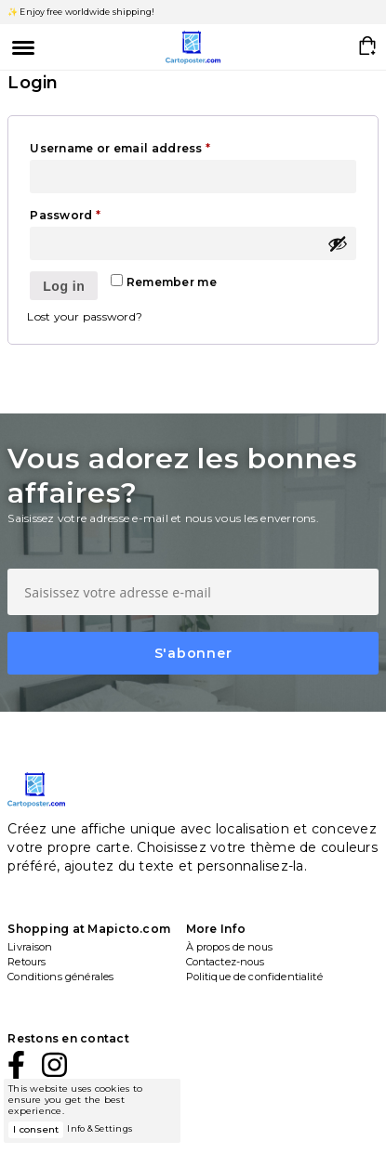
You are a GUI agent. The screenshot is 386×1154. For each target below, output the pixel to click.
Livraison (29, 946)
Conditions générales (60, 976)
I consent (36, 1129)
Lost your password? (84, 316)
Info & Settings (99, 1128)
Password (94, 213)
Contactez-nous (225, 961)
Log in (64, 286)
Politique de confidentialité (254, 976)
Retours (26, 961)
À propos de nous (229, 946)
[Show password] (337, 243)
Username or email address (149, 146)
